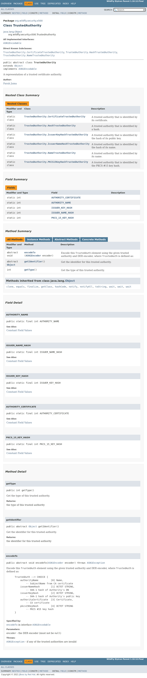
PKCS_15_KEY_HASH (62, 217)
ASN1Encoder (33, 255)
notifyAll (86, 286)
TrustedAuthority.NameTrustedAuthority (29, 55)
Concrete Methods (94, 239)
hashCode (60, 286)
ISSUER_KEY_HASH (61, 207)
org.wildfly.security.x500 (28, 20)
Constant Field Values (19, 330)
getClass (46, 286)
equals (20, 286)
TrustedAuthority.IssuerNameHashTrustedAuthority (56, 144)
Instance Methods (38, 239)
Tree (43, 3)
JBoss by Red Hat (27, 674)
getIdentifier (33, 261)
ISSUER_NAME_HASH (62, 212)
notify (73, 286)
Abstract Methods (66, 239)
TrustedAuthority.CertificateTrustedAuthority (33, 52)
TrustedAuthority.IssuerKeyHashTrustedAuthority (56, 134)
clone (9, 286)
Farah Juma (10, 83)
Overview (6, 3)
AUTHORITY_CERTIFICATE (65, 197)
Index (66, 3)
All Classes (7, 9)
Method (44, 13)
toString (100, 286)
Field (24, 13)
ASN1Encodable (12, 43)
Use (37, 3)
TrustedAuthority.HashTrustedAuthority (91, 52)
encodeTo (29, 252)
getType (29, 269)
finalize (32, 286)
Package (18, 3)
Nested (16, 13)
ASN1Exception (96, 562)
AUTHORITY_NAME (61, 202)
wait (112, 286)
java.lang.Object (12, 31)
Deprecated (54, 3)
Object (18, 65)
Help (73, 3)
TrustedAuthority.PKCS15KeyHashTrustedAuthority (56, 162)
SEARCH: (108, 10)
